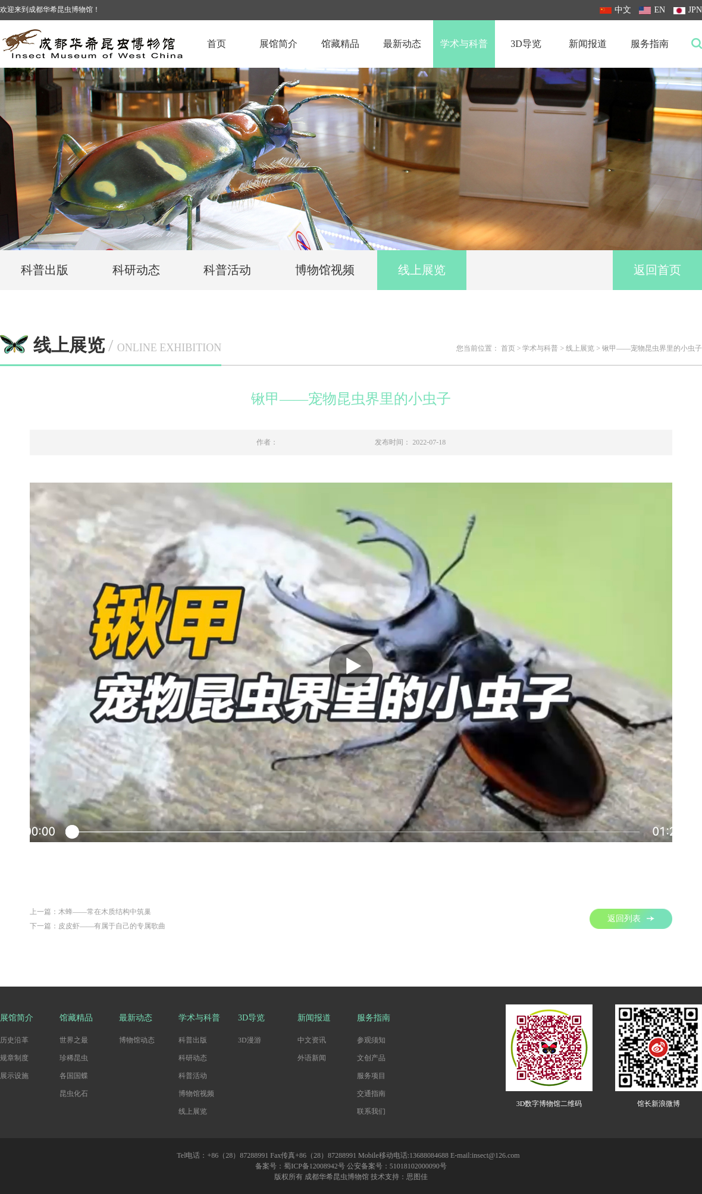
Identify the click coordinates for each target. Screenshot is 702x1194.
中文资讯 (311, 1040)
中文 (615, 9)
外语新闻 (311, 1058)
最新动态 (402, 44)
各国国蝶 (73, 1076)
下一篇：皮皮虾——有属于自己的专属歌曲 (97, 926)
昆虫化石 (73, 1093)
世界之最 (73, 1040)
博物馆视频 (325, 269)
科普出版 (44, 269)
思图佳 (417, 1177)
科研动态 (136, 269)
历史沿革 (14, 1040)
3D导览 (525, 44)
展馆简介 (278, 44)
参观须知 (371, 1040)
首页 (216, 44)
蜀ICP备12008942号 (314, 1166)
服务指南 (650, 44)
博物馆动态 (137, 1040)
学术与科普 (464, 44)
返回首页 (657, 269)
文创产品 (371, 1058)
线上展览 (422, 269)
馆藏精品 (340, 44)
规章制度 (14, 1058)
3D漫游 (249, 1040)
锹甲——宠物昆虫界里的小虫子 (652, 348)
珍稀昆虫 (73, 1058)
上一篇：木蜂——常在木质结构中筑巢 (90, 912)
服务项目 (371, 1076)
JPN (687, 9)
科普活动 (227, 269)
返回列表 (630, 918)
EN (652, 9)
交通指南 (371, 1093)
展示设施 (14, 1076)
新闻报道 (588, 44)
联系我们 (371, 1111)
